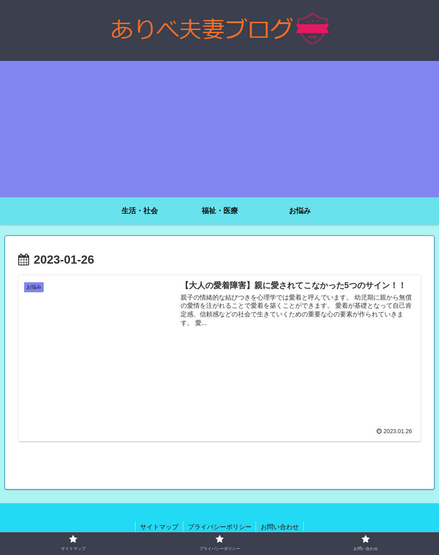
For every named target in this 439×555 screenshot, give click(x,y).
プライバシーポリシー (220, 526)
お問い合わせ (280, 526)
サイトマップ (159, 526)
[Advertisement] (219, 129)
